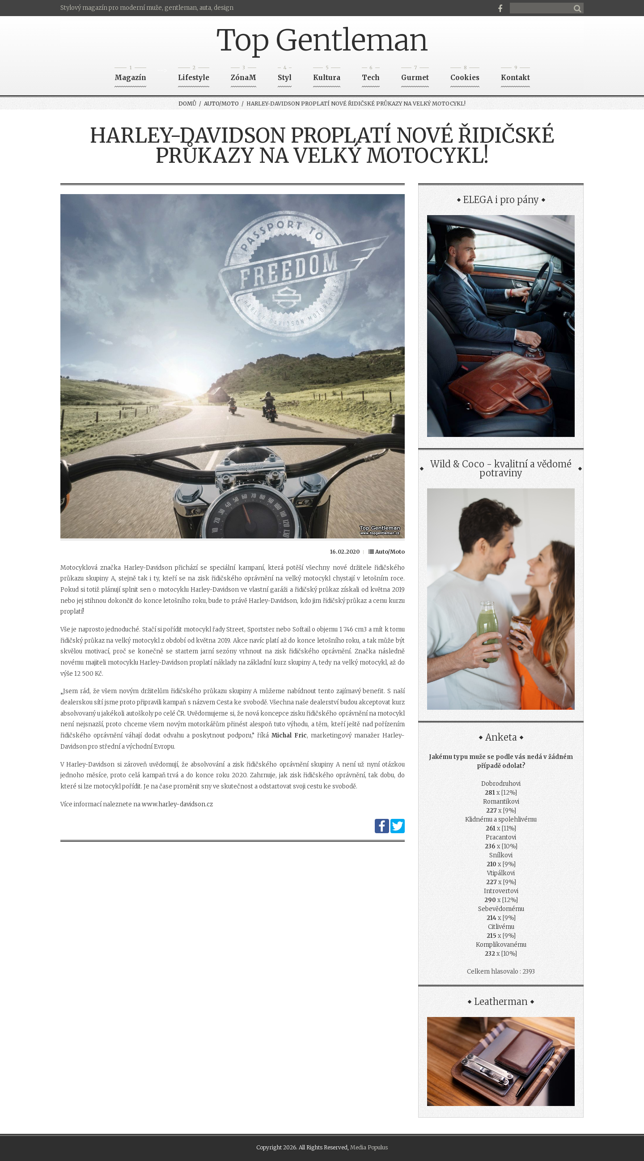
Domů (187, 103)
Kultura (326, 75)
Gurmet (415, 75)
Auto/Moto (221, 103)
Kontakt (515, 75)
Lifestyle (193, 75)
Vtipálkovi (501, 873)
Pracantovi (501, 837)
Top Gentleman (322, 40)
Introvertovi (501, 891)
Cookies (464, 75)
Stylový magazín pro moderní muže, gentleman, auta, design (146, 8)
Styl (285, 75)
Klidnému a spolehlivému (501, 819)
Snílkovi (501, 855)
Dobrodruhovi (501, 784)
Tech (371, 75)
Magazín (130, 75)
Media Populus (369, 1147)
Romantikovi (501, 801)
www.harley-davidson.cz (177, 804)
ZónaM (243, 75)
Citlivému (501, 927)
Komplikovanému (501, 945)
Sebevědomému (501, 909)
